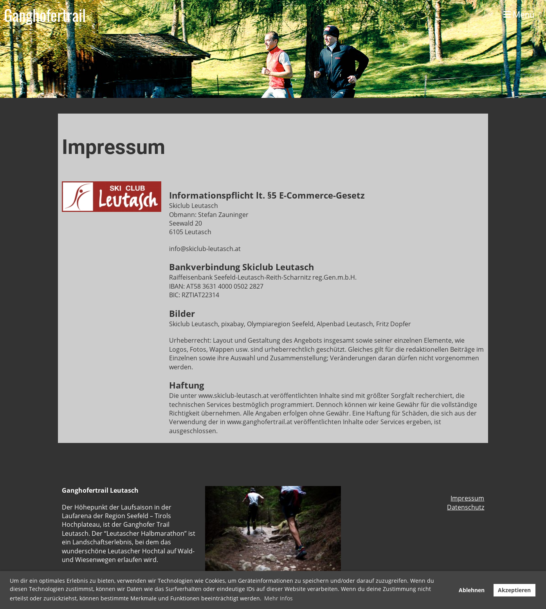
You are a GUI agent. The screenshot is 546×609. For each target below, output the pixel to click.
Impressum (467, 498)
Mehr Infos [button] (278, 598)
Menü (518, 15)
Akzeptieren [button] (514, 590)
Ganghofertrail (45, 15)
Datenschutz (465, 507)
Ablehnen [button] (472, 590)
